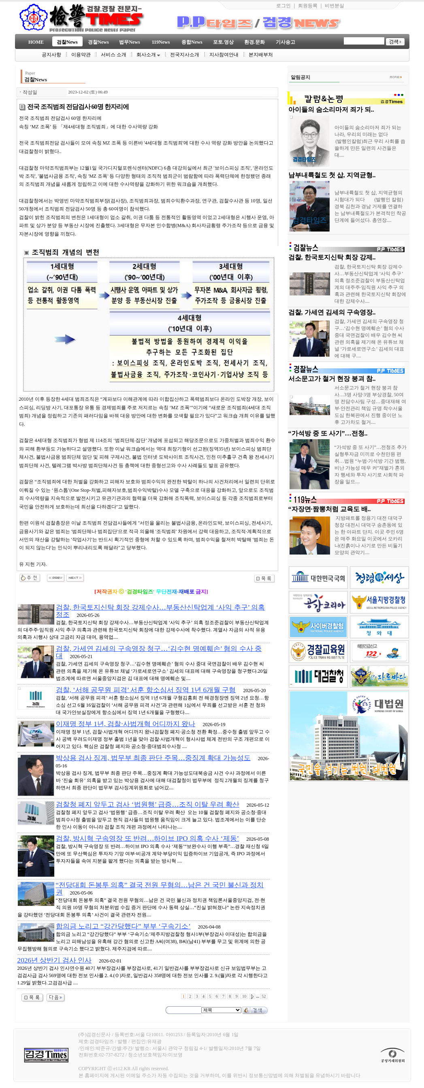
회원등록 (307, 5)
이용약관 (81, 54)
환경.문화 (254, 42)
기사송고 (285, 42)
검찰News (67, 42)
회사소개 (148, 54)
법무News (129, 42)
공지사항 (51, 54)
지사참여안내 (224, 54)
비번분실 (334, 5)
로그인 (283, 5)
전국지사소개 (184, 54)
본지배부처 (261, 54)
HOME (36, 42)
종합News (191, 42)
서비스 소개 (113, 54)
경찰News (98, 42)
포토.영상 (223, 42)
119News (161, 42)
